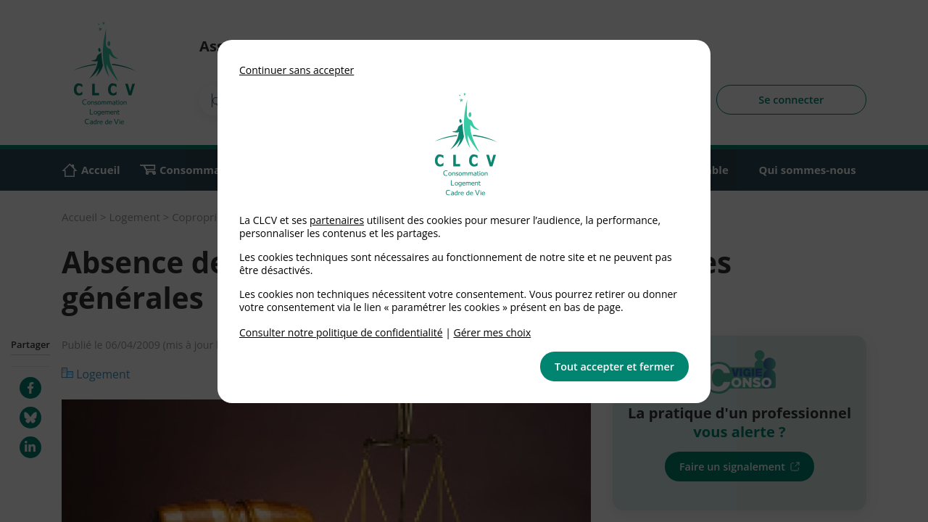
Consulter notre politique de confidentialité (341, 332)
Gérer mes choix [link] (492, 332)
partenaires (337, 220)
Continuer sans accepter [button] (296, 70)
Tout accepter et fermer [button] (614, 366)
